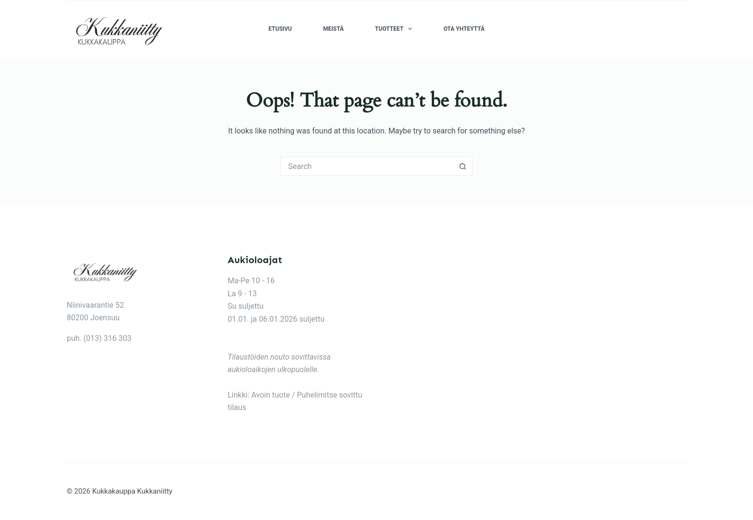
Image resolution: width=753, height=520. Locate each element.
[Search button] (463, 166)
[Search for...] (366, 166)
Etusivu (280, 28)
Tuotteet (395, 29)
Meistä (333, 28)
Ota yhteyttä (464, 28)
